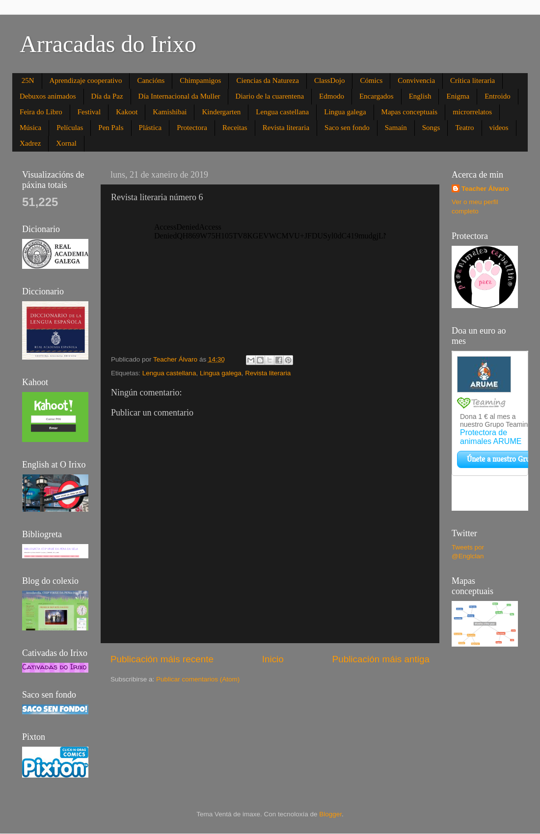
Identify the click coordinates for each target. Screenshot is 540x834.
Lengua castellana (282, 112)
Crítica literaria (472, 80)
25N (28, 80)
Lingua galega (345, 112)
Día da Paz (107, 96)
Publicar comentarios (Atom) (198, 679)
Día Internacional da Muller (179, 96)
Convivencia (416, 80)
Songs (431, 127)
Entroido (498, 96)
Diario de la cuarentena (270, 96)
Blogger (330, 814)
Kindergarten (221, 112)
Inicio (273, 659)
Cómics (371, 80)
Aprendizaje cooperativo (86, 80)
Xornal (66, 143)
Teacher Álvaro (485, 188)
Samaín (396, 127)
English (420, 96)
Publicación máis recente (162, 659)
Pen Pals (110, 127)
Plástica (150, 127)
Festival (89, 112)
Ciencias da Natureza (267, 80)
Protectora (192, 127)
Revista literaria (286, 127)
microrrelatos (472, 112)
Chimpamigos (200, 80)
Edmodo (331, 96)
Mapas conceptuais (409, 112)
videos (499, 127)
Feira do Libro (41, 112)
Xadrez (30, 143)
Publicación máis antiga (381, 659)
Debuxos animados (48, 96)
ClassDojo (329, 80)
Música (30, 127)
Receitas (234, 127)
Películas (69, 127)
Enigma (457, 96)
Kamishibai (170, 112)
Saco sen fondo (347, 127)
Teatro (464, 127)
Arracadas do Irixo (108, 44)
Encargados (376, 96)
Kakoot (126, 112)
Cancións (150, 80)
